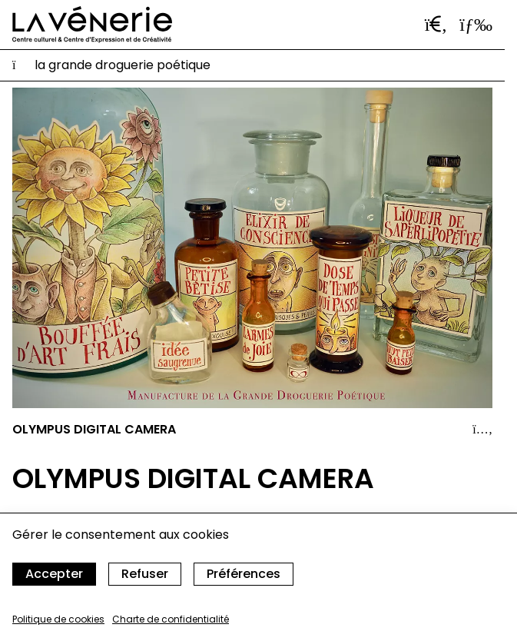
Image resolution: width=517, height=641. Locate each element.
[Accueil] (92, 24)
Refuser (144, 574)
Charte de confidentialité (170, 619)
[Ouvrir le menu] (475, 24)
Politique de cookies (58, 619)
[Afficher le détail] (482, 429)
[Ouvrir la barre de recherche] (436, 24)
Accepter (54, 574)
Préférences (243, 574)
